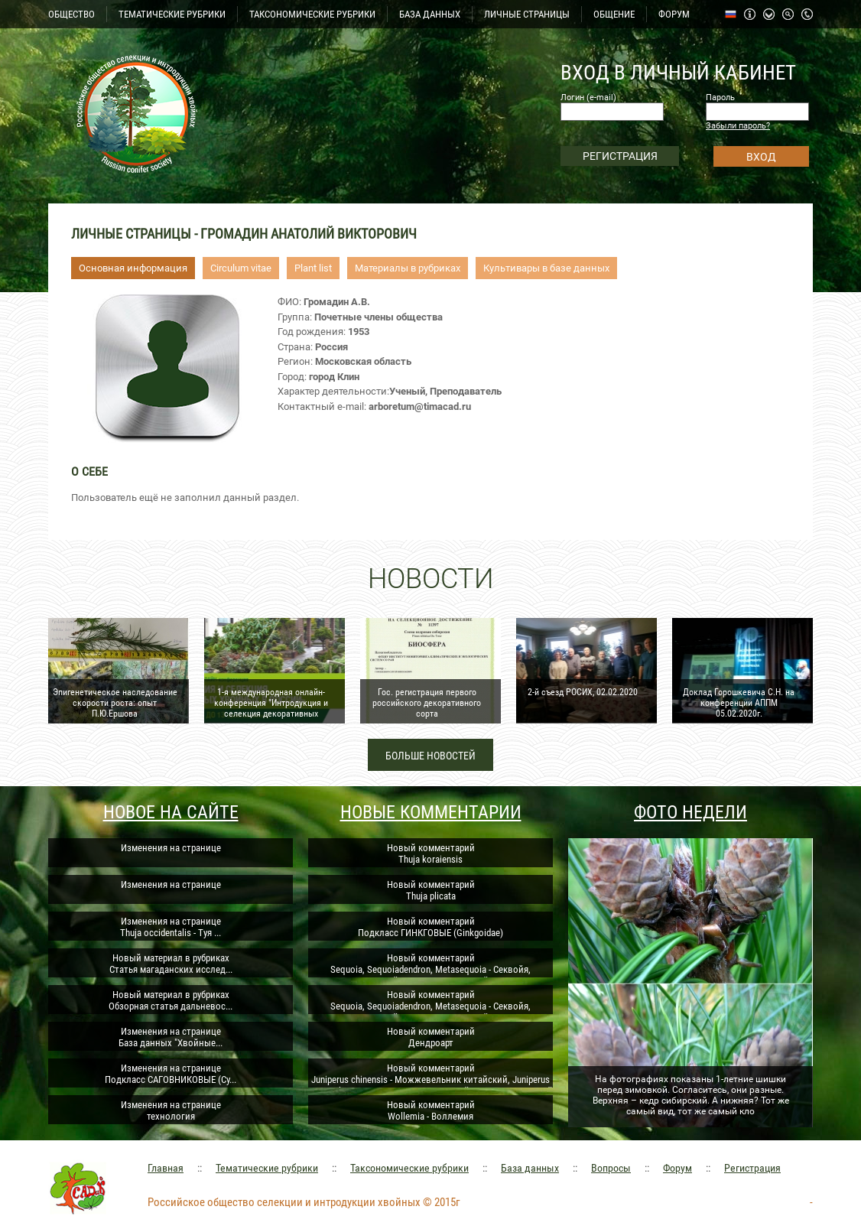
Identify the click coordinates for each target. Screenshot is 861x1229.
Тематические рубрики (267, 1168)
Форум (677, 1168)
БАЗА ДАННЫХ (429, 14)
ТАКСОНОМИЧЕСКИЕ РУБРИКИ (312, 14)
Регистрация (752, 1168)
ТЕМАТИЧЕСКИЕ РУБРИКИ (172, 14)
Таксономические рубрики (409, 1168)
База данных (530, 1168)
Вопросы (611, 1168)
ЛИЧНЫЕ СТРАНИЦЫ (527, 14)
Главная (166, 1168)
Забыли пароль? (738, 126)
